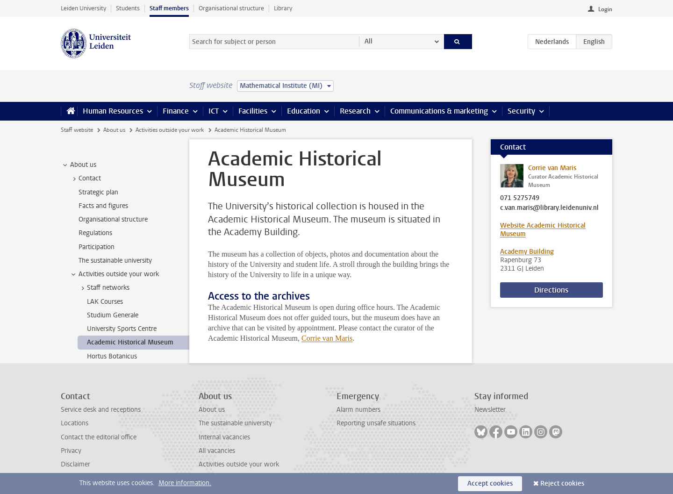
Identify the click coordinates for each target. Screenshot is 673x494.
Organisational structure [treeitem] (113, 219)
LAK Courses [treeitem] (105, 301)
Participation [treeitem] (97, 247)
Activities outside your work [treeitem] (114, 274)
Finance (176, 111)
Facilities (252, 111)
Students (128, 8)
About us (114, 130)
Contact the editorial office (98, 437)
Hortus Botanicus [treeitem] (112, 356)
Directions (551, 290)
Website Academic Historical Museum (543, 229)
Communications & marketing (439, 111)
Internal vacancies (224, 437)
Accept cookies (490, 483)
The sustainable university (235, 423)
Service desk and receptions (101, 409)
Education (303, 111)
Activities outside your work (170, 130)
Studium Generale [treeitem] (112, 315)
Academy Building (527, 251)
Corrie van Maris (326, 338)
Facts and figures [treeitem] (103, 205)
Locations (74, 423)
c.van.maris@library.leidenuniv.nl (549, 208)
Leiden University (83, 8)
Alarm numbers (358, 409)
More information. (184, 483)
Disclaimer (75, 464)
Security (521, 111)
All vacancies (217, 450)
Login (605, 9)
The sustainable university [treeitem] (115, 260)
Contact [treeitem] (85, 178)
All (368, 41)
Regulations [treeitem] (95, 233)
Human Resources (113, 111)
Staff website (77, 130)
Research (355, 111)
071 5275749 (519, 198)
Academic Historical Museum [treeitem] (130, 342)
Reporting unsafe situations (375, 423)
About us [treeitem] (78, 165)
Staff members (169, 8)
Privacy (71, 450)
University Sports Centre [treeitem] (122, 328)
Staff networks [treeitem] (103, 288)
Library (283, 8)
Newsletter (490, 409)
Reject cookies (562, 483)
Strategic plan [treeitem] (98, 192)
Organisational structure (231, 8)
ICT (213, 111)
